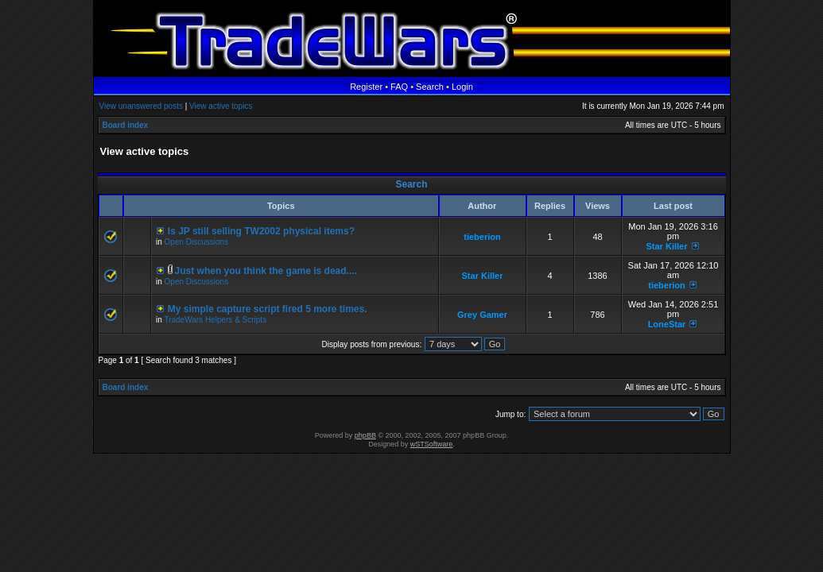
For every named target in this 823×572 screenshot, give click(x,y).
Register (366, 86)
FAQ (399, 86)
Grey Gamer (482, 314)
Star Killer (666, 246)
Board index (126, 125)
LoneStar (667, 324)
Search (430, 86)
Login (462, 86)
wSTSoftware (431, 444)
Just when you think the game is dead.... (266, 270)
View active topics (220, 106)
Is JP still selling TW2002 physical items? (261, 231)
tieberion (482, 237)
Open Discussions (197, 242)
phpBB (365, 435)
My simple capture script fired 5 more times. (267, 309)
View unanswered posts (141, 106)
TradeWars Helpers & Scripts (215, 319)
